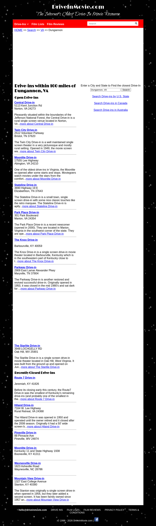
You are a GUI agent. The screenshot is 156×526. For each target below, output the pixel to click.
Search (31, 30)
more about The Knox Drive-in (35, 261)
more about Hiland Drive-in (43, 426)
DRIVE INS (57, 510)
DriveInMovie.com (78, 7)
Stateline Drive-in (25, 184)
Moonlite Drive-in (25, 157)
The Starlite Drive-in (27, 345)
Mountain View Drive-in (29, 478)
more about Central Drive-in (36, 123)
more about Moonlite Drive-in (43, 178)
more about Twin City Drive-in (38, 151)
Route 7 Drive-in (24, 377)
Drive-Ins (21, 24)
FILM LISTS (73, 510)
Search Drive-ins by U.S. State (110, 96)
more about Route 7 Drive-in (37, 399)
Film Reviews (55, 24)
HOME (18, 30)
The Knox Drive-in (26, 239)
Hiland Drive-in (24, 405)
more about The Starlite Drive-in (40, 367)
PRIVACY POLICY (114, 510)
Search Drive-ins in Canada (110, 103)
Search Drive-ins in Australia (111, 110)
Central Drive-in (24, 102)
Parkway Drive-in (25, 267)
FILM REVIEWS (92, 510)
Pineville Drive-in (25, 432)
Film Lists (37, 24)
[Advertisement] (45, 57)
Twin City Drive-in (25, 130)
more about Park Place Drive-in (45, 233)
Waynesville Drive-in (27, 463)
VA (42, 30)
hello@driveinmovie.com (33, 510)
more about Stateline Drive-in (39, 206)
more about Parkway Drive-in (38, 288)
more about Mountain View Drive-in (48, 499)
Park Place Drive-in (26, 212)
